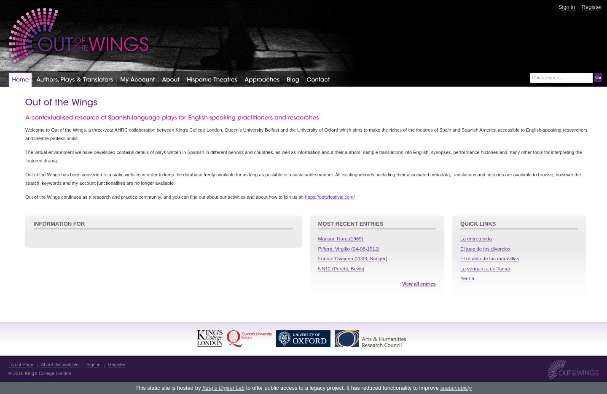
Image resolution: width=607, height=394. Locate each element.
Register (592, 7)
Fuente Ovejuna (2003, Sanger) (352, 258)
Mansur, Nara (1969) (340, 238)
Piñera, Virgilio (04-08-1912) (349, 248)
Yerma (467, 278)
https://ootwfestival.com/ (330, 197)
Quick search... (547, 78)
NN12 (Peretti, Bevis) (341, 268)
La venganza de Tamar (485, 268)
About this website (60, 364)
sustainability (455, 388)
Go (598, 77)
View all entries (419, 283)
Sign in (567, 7)
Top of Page (20, 364)
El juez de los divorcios (485, 248)
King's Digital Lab (223, 388)
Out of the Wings (79, 35)
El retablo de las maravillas (489, 258)
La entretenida (476, 238)
